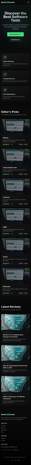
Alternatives (4, 430)
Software (3, 425)
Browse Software (15, 34)
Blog (2, 432)
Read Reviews (15, 39)
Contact (3, 440)
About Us (3, 438)
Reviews (3, 427)
